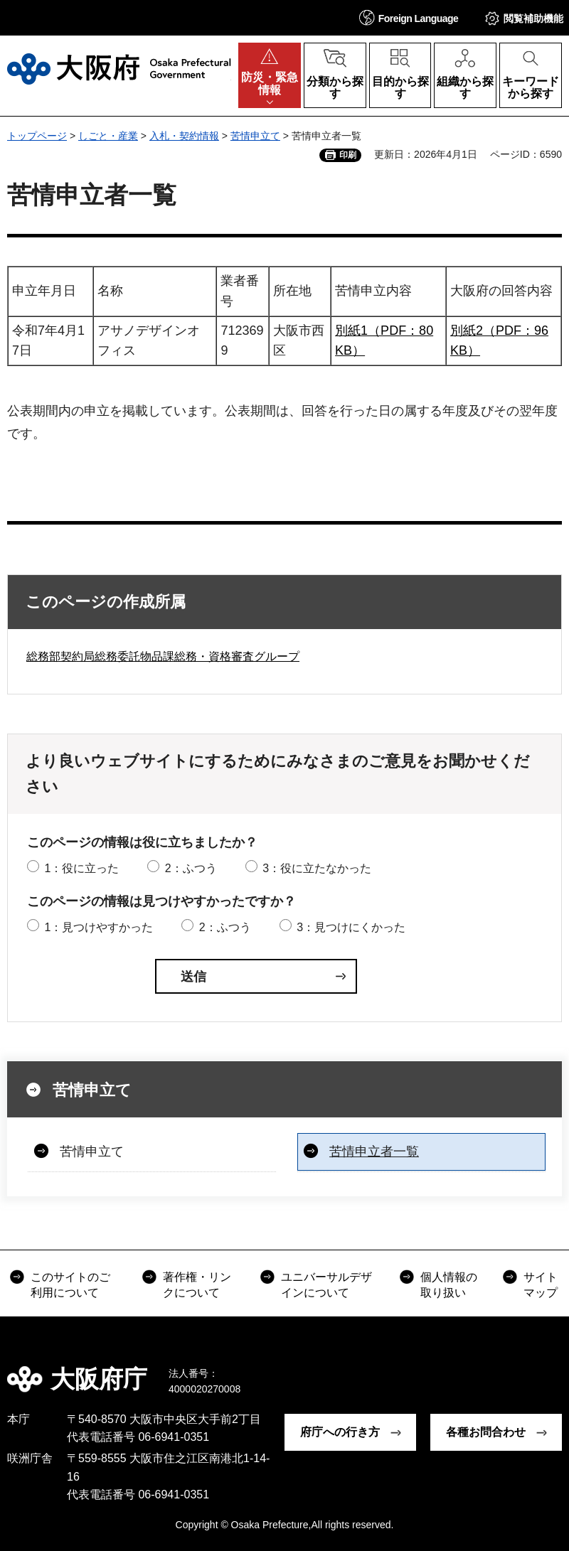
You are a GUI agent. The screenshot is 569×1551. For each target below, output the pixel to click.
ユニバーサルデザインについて (326, 1285)
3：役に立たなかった (316, 868)
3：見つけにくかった (351, 927)
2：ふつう (191, 868)
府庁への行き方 (340, 1432)
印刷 (347, 155)
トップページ (37, 135)
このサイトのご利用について (70, 1285)
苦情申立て (255, 135)
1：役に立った (81, 868)
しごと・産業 (108, 135)
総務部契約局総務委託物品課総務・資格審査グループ (162, 656)
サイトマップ (540, 1285)
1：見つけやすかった (98, 927)
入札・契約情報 (184, 135)
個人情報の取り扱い (448, 1285)
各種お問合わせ (486, 1432)
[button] (409, 17)
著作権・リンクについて (197, 1285)
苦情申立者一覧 (374, 1151)
